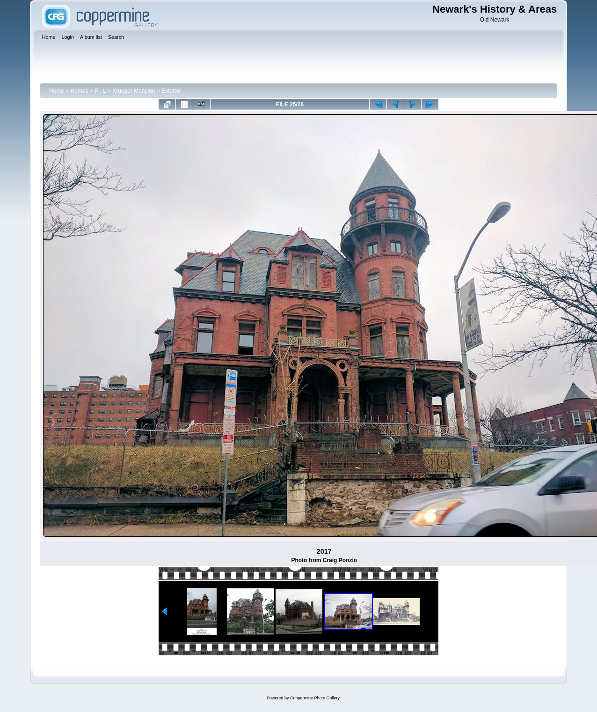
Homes (79, 91)
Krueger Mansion (133, 91)
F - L (100, 91)
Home (56, 91)
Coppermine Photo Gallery (315, 698)
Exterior (171, 91)
